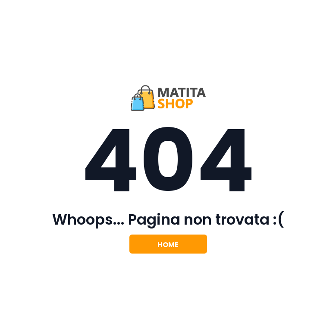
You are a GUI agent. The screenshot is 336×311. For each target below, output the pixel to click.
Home (168, 245)
